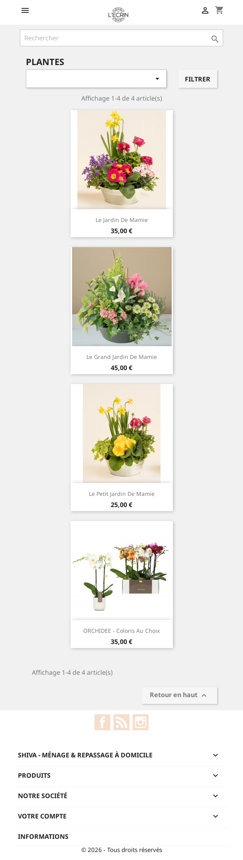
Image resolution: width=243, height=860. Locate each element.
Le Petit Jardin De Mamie (122, 493)
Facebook (102, 722)
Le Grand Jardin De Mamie (121, 357)
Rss (121, 722)
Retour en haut (179, 696)
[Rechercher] (121, 38)
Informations (43, 836)
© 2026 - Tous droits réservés (121, 850)
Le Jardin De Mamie (122, 220)
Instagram (141, 722)
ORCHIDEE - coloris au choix (121, 630)
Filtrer (197, 79)
